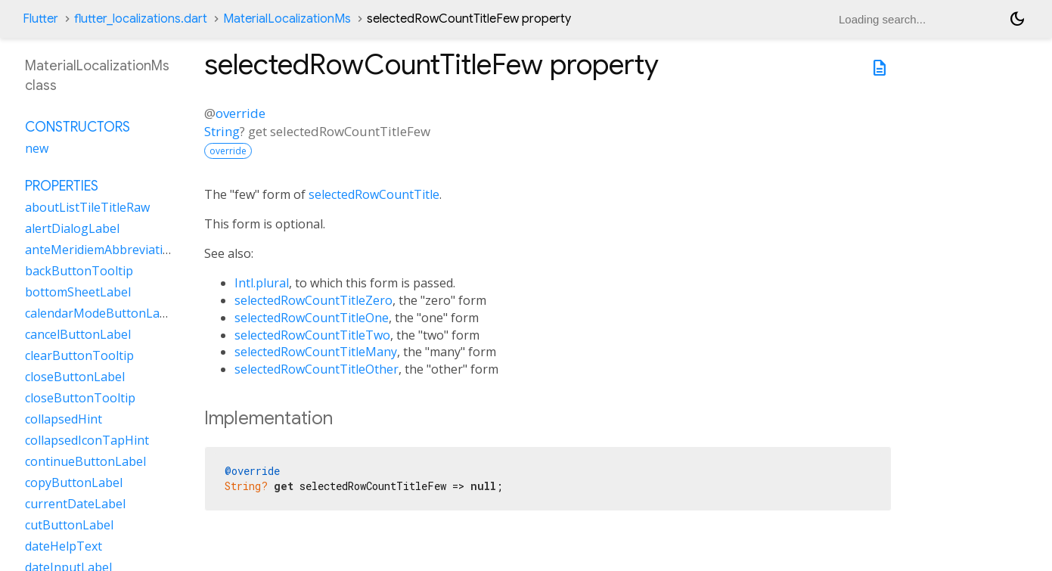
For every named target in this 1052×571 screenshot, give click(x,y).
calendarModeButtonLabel (101, 313)
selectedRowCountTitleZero (313, 300)
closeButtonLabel (75, 376)
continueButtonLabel (85, 461)
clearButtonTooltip (79, 355)
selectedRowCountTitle (374, 194)
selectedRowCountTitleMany (315, 351)
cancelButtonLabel (78, 334)
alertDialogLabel (72, 228)
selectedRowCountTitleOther (316, 369)
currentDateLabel (75, 503)
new (36, 148)
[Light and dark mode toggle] (1017, 19)
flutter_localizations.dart (140, 18)
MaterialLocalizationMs (287, 18)
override (240, 113)
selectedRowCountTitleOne (311, 317)
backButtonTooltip (79, 270)
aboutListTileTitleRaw (87, 207)
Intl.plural (261, 283)
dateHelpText (63, 546)
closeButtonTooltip (80, 397)
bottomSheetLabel (78, 292)
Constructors (77, 127)
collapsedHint (63, 419)
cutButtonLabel (69, 525)
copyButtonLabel (74, 482)
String (222, 131)
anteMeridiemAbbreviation (101, 249)
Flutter (40, 18)
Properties (61, 186)
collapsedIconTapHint (87, 440)
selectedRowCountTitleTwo (312, 335)
